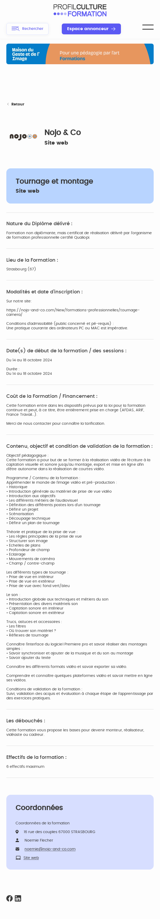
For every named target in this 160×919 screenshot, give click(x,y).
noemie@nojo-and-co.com (50, 849)
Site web (56, 143)
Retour (15, 104)
